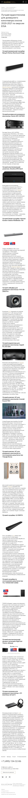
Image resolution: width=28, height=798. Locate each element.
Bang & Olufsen (6, 87)
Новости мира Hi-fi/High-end (7, 8)
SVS (9, 311)
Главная (3, 7)
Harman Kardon (16, 266)
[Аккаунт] (26, 2)
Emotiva (20, 190)
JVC (20, 713)
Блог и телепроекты (10, 7)
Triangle (10, 486)
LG (13, 535)
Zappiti (22, 362)
